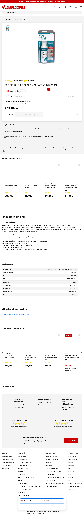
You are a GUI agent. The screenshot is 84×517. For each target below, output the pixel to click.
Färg (69, 474)
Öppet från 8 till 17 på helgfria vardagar (20, 406)
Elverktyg (71, 471)
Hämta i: (12, 96)
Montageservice (7, 457)
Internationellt (50, 480)
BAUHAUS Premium (8, 463)
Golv (69, 480)
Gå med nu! (71, 440)
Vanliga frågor (22, 465)
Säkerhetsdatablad (24, 495)
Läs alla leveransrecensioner (62, 426)
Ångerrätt (21, 480)
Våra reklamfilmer (51, 486)
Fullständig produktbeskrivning (13, 131)
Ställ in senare (42, 507)
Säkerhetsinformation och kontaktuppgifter (15, 315)
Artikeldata (29, 148)
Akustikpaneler (73, 460)
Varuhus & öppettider (25, 463)
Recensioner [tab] (8, 386)
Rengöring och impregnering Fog (15, 19)
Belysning (71, 465)
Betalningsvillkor (23, 468)
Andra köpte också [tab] (12, 158)
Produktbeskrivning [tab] (13, 216)
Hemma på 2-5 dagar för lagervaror (44, 404)
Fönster (70, 477)
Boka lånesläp (6, 465)
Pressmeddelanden (52, 457)
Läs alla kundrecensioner (19, 426)
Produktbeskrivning (16, 148)
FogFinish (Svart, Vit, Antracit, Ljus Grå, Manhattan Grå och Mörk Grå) (29, 136)
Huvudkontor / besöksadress (55, 483)
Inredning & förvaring (75, 483)
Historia (48, 463)
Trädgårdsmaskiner (74, 486)
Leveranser (21, 474)
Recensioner (76, 148)
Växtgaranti (21, 492)
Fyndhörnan (72, 457)
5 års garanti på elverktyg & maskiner (30, 486)
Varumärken (72, 489)
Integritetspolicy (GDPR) (53, 471)
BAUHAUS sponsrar (52, 460)
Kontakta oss (22, 457)
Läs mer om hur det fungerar (68, 408)
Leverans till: (14, 91)
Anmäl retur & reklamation (26, 477)
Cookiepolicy (50, 474)
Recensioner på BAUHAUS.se (55, 477)
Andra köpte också (4, 150)
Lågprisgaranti (22, 483)
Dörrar (70, 468)
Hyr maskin (5, 468)
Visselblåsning (22, 460)
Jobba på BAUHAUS (52, 468)
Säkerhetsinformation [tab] (14, 309)
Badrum (70, 463)
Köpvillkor (21, 471)
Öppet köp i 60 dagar (24, 489)
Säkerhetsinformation (52, 148)
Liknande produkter (66, 149)
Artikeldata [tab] (8, 264)
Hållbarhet (49, 465)
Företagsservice (7, 460)
